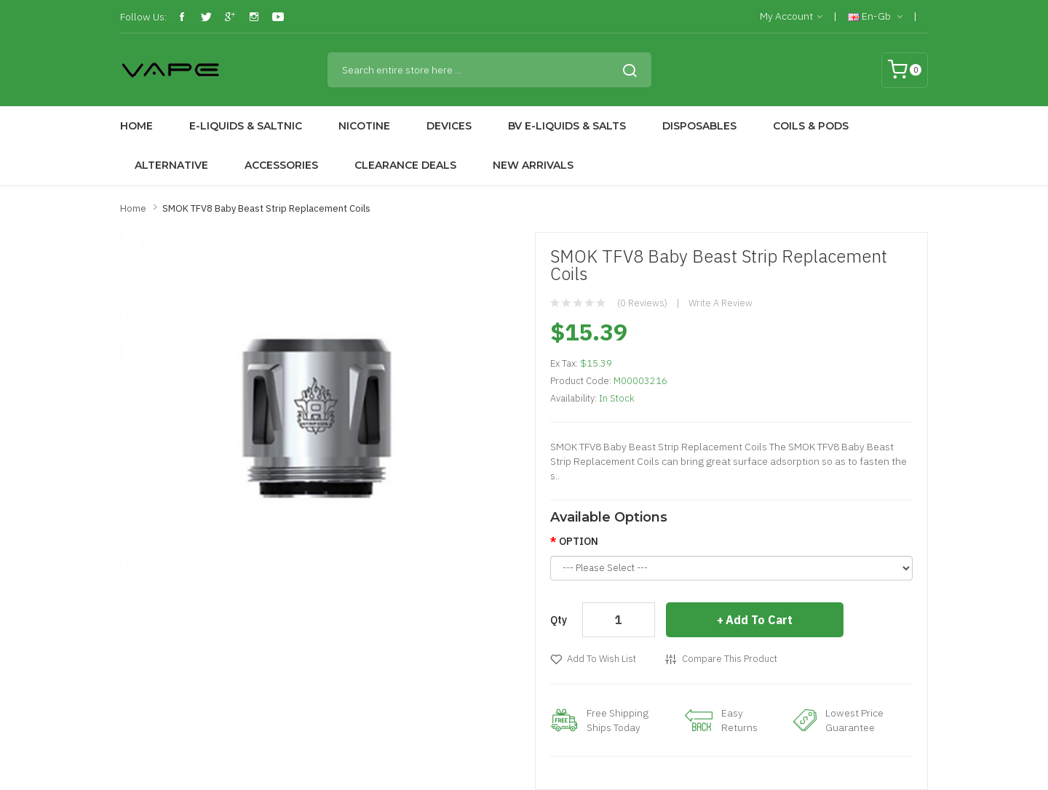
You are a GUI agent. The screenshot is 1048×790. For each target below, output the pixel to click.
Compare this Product (729, 659)
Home (133, 208)
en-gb (875, 16)
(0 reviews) (642, 303)
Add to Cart (759, 620)
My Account (791, 16)
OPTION (578, 541)
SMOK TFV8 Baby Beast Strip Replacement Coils (266, 208)
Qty (558, 619)
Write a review (720, 303)
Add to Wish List (601, 659)
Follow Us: (143, 16)
